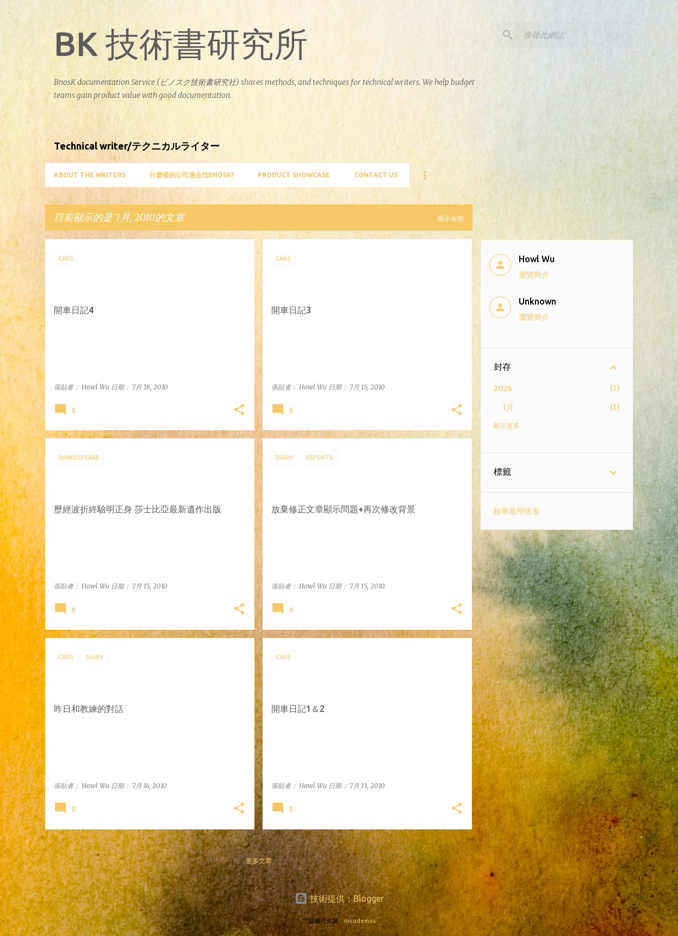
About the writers (90, 174)
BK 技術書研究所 (181, 43)
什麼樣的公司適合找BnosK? (192, 174)
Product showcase (294, 174)
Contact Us (375, 174)
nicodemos (360, 921)
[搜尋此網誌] (576, 35)
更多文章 (259, 860)
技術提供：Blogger (339, 898)
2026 (503, 388)
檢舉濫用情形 (516, 511)
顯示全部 (451, 218)
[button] (239, 410)
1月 (508, 407)
